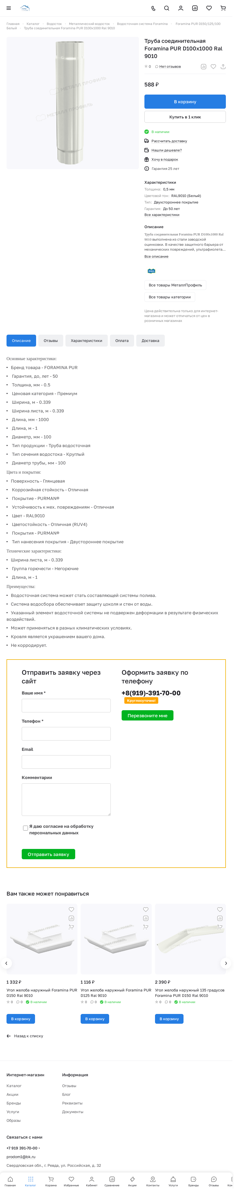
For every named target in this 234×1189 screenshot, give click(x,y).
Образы (14, 1120)
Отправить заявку (48, 854)
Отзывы (51, 340)
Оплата (122, 340)
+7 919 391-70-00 (22, 1148)
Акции (12, 1094)
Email (27, 749)
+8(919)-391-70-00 (151, 693)
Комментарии (37, 777)
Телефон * (32, 721)
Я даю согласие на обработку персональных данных (58, 829)
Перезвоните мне (147, 715)
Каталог (14, 1085)
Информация (75, 1074)
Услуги (13, 1111)
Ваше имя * (34, 693)
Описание (21, 340)
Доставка (150, 340)
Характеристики (86, 340)
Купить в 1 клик (185, 116)
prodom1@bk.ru (21, 1156)
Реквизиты (72, 1103)
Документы (72, 1111)
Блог (66, 1094)
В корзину (185, 101)
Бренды (14, 1103)
